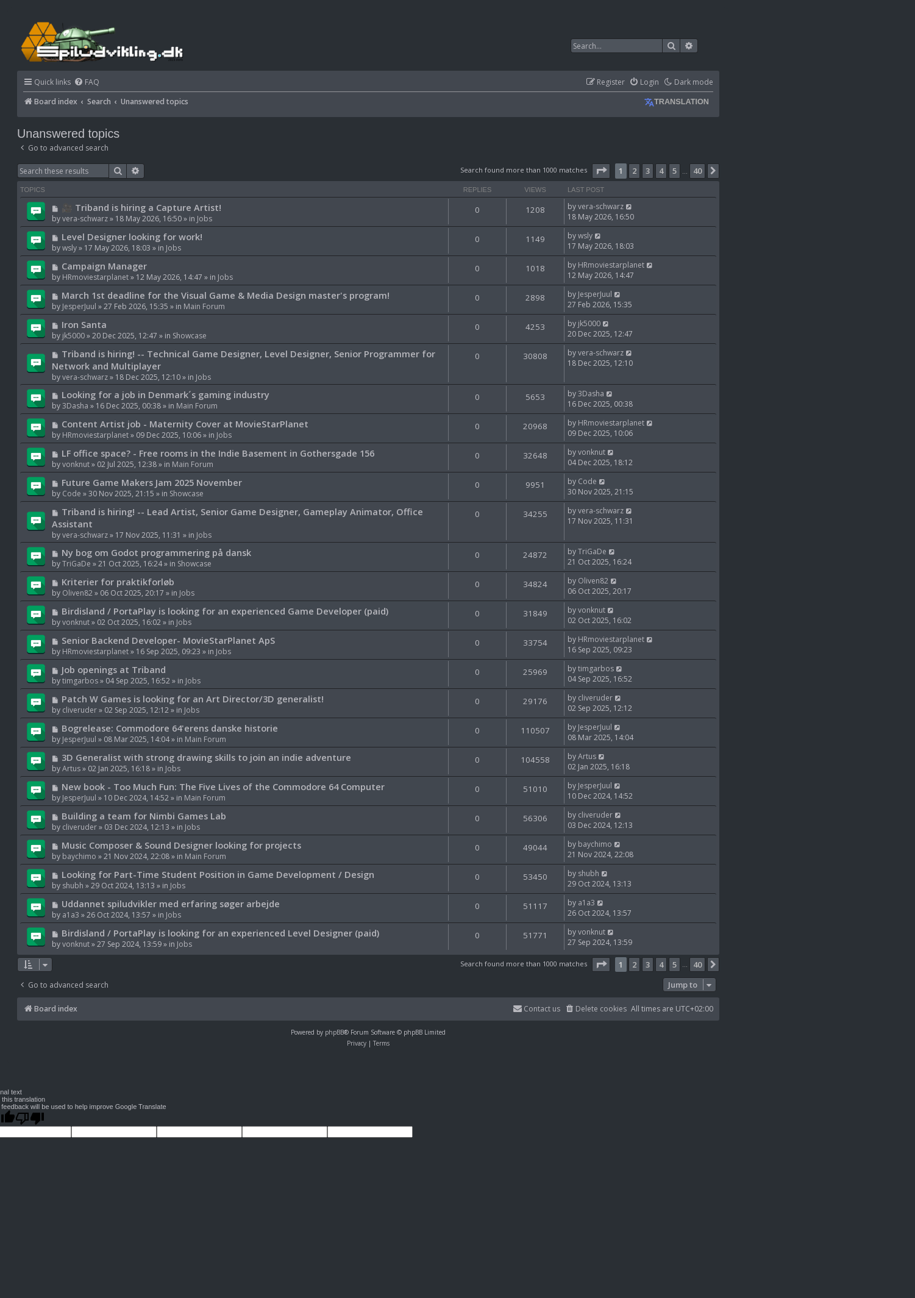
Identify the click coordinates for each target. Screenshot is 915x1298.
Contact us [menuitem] (536, 1009)
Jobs (204, 218)
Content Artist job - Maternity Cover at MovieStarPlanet (185, 424)
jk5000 (73, 335)
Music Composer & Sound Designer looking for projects (181, 845)
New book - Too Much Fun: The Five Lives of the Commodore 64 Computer (223, 786)
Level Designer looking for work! (132, 236)
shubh (73, 885)
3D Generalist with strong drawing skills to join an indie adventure (206, 757)
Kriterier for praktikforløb (118, 582)
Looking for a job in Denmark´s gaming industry (165, 394)
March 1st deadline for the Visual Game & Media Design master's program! (226, 295)
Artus (71, 768)
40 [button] (697, 170)
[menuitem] (86, 82)
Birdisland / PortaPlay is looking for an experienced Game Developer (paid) (225, 611)
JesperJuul (79, 306)
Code (71, 493)
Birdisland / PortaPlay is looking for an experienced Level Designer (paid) (220, 933)
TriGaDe (76, 563)
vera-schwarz (85, 218)
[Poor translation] (30, 1118)
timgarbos (80, 681)
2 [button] (634, 170)
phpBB (334, 1032)
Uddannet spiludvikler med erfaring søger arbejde (171, 903)
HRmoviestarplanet (95, 277)
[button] (601, 170)
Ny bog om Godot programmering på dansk (156, 552)
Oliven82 (77, 593)
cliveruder (79, 710)
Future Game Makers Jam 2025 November (152, 482)
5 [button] (674, 170)
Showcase (190, 335)
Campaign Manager (104, 266)
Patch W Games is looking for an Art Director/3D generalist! (193, 699)
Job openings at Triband (114, 669)
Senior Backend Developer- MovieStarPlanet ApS (168, 640)
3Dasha (75, 406)
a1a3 (70, 915)
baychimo (79, 856)
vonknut (76, 464)
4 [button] (661, 170)
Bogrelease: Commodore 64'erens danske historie (170, 728)
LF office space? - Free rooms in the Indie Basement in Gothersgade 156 (218, 453)
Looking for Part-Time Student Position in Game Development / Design (218, 874)
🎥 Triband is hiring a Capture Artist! (141, 207)
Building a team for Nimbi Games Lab (144, 816)
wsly (69, 248)
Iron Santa (84, 324)
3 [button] (648, 170)
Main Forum (204, 306)
